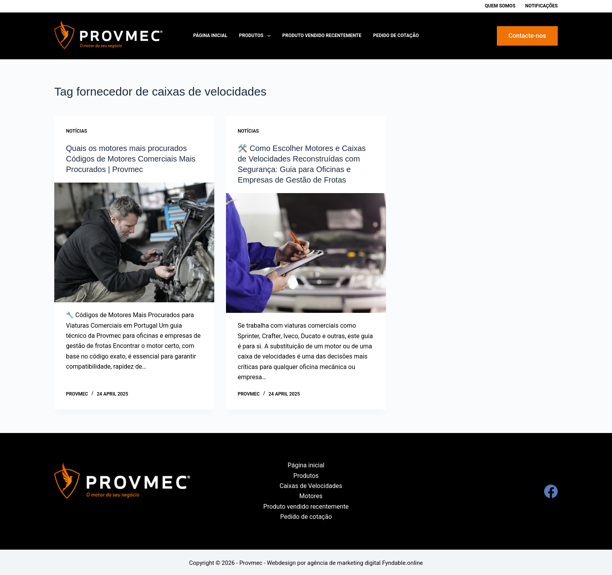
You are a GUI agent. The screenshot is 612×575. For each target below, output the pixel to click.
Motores (310, 495)
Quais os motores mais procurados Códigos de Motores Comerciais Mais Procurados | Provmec (131, 158)
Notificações (541, 6)
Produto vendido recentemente (321, 35)
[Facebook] (551, 490)
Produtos (256, 36)
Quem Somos (500, 6)
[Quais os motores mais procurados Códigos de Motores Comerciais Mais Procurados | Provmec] (134, 241)
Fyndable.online (402, 561)
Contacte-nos (527, 35)
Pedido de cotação (396, 35)
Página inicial (210, 35)
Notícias (76, 131)
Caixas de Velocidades (310, 484)
